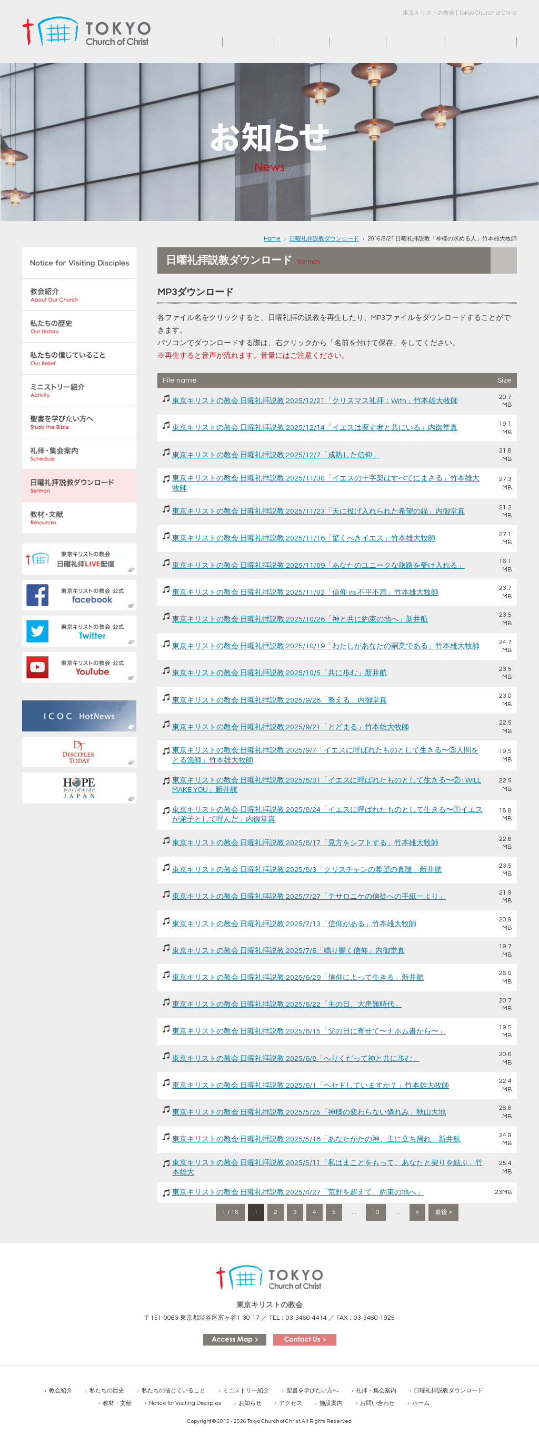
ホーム (234, 42)
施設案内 (401, 42)
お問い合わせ (467, 42)
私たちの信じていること (173, 1390)
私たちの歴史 (106, 1390)
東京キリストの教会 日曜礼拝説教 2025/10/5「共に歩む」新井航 (279, 673)
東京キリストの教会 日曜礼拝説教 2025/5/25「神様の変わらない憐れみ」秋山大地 (309, 1112)
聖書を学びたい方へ (312, 1390)
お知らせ (289, 42)
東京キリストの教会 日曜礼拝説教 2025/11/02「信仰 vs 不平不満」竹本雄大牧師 (305, 592)
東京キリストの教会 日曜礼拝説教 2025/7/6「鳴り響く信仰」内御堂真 (288, 951)
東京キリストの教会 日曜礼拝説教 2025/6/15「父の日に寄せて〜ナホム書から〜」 (309, 1031)
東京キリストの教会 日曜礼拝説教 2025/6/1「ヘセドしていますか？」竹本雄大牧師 (310, 1085)
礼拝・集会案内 (376, 1390)
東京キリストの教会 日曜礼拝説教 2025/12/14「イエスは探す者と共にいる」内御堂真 (314, 428)
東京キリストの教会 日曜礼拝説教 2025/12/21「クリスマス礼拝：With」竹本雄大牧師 (315, 401)
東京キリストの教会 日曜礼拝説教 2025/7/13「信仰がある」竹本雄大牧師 (294, 924)
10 (376, 1212)
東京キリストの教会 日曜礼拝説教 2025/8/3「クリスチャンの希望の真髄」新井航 (307, 870)
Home (272, 239)
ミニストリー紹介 (246, 1390)
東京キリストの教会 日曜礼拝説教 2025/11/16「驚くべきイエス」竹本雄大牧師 (303, 538)
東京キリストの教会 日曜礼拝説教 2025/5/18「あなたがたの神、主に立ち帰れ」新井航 (316, 1139)
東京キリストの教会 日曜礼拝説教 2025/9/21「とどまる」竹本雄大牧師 (290, 727)
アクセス (345, 42)
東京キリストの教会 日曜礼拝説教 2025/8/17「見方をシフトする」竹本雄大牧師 (305, 843)
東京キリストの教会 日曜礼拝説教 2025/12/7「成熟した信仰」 (276, 455)
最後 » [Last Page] (443, 1212)
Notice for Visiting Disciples (185, 1403)
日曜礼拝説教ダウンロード (324, 239)
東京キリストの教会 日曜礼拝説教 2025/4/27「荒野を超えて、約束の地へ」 (298, 1192)
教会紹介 (60, 1390)
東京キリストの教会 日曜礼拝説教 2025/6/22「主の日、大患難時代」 (287, 1004)
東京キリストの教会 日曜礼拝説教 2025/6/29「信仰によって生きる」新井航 (298, 977)
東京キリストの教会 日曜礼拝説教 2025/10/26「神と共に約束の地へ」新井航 (300, 619)
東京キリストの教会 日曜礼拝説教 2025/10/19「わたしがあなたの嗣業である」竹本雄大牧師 (326, 646)
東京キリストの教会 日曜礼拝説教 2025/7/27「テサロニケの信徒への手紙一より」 (309, 896)
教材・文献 (117, 1403)
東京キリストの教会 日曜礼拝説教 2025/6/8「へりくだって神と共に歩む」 (296, 1058)
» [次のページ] (417, 1212)
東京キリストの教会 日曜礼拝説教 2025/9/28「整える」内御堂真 (279, 700)
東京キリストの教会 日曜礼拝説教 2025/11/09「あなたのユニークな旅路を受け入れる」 (318, 565)
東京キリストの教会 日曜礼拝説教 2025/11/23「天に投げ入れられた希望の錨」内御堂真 (318, 511)
